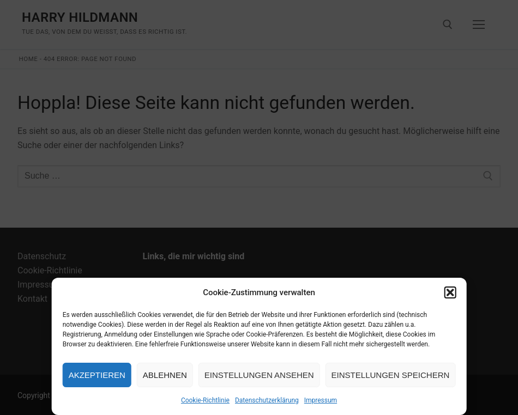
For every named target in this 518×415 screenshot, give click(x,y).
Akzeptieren (97, 375)
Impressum (320, 400)
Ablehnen (165, 375)
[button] (449, 292)
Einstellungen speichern (391, 375)
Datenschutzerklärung (267, 400)
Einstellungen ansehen (259, 375)
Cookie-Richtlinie (205, 400)
